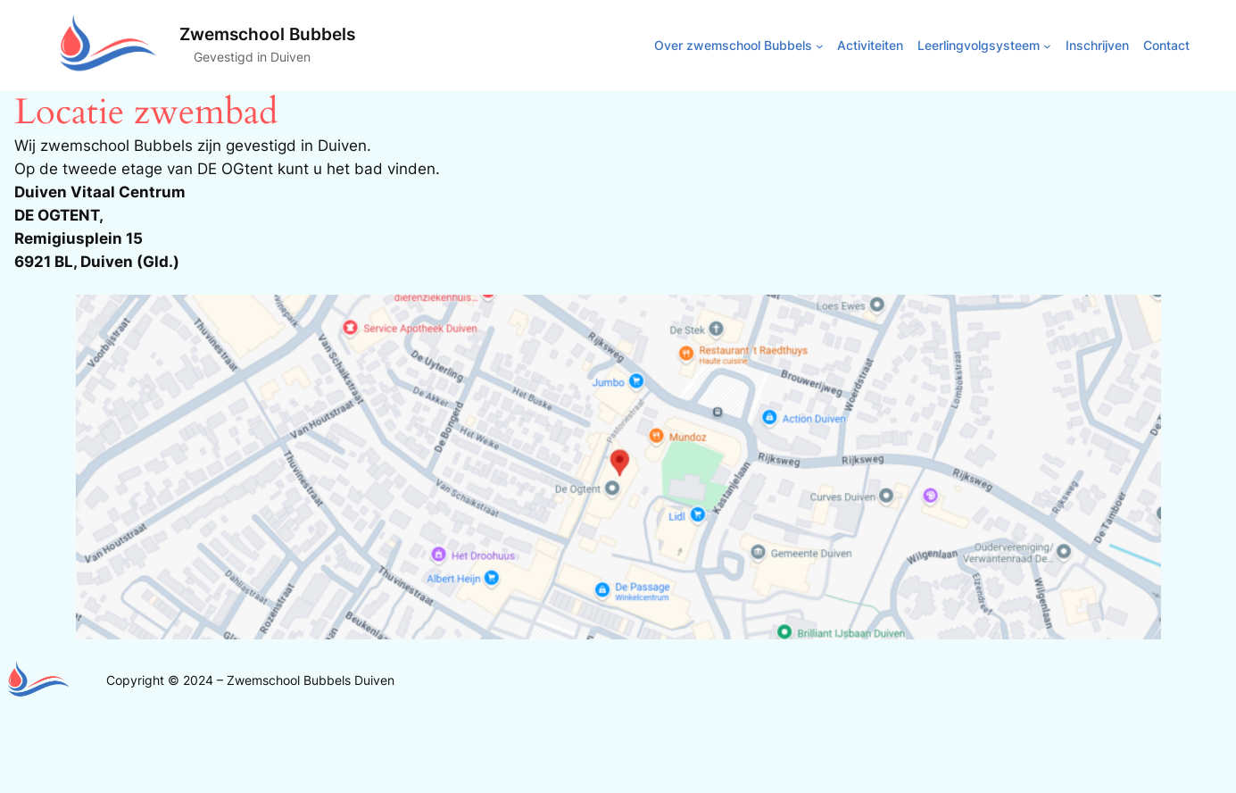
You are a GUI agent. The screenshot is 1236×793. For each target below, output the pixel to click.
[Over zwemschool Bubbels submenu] (820, 46)
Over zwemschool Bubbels (733, 45)
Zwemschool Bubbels (267, 34)
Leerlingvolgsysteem (978, 45)
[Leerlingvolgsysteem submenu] (1047, 46)
